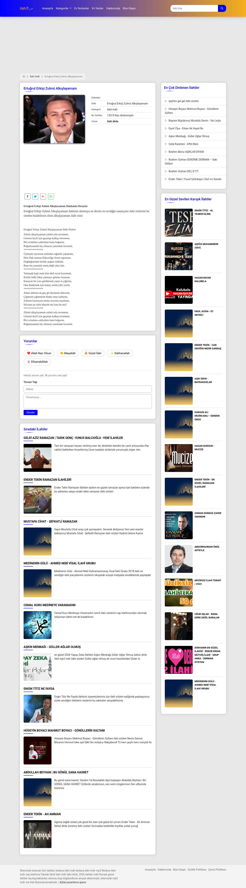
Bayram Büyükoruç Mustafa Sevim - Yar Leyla (193, 120)
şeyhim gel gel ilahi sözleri (182, 101)
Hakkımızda (164, 869)
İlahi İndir (35, 76)
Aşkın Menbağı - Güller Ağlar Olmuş (187, 136)
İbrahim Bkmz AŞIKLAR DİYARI (184, 151)
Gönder (30, 412)
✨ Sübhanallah (120, 353)
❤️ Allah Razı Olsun (39, 353)
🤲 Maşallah (68, 353)
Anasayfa (150, 869)
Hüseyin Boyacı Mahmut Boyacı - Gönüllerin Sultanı (192, 110)
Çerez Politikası (217, 869)
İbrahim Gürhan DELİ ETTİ (181, 171)
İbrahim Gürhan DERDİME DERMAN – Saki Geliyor (191, 161)
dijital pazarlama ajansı (73, 882)
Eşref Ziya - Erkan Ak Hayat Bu (184, 128)
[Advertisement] (123, 47)
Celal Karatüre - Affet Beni (181, 144)
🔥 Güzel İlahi (92, 353)
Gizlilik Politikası (197, 869)
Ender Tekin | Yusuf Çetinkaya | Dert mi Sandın (193, 179)
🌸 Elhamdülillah (37, 361)
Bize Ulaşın (179, 869)
